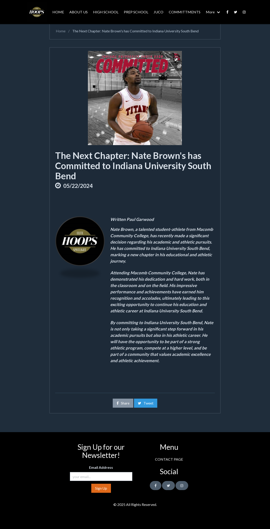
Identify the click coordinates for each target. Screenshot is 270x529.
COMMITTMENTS (184, 12)
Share (123, 403)
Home (60, 31)
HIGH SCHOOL (105, 12)
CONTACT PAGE (169, 459)
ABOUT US (78, 12)
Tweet (145, 403)
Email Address (101, 467)
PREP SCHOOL (136, 12)
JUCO (158, 12)
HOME (58, 12)
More (210, 12)
